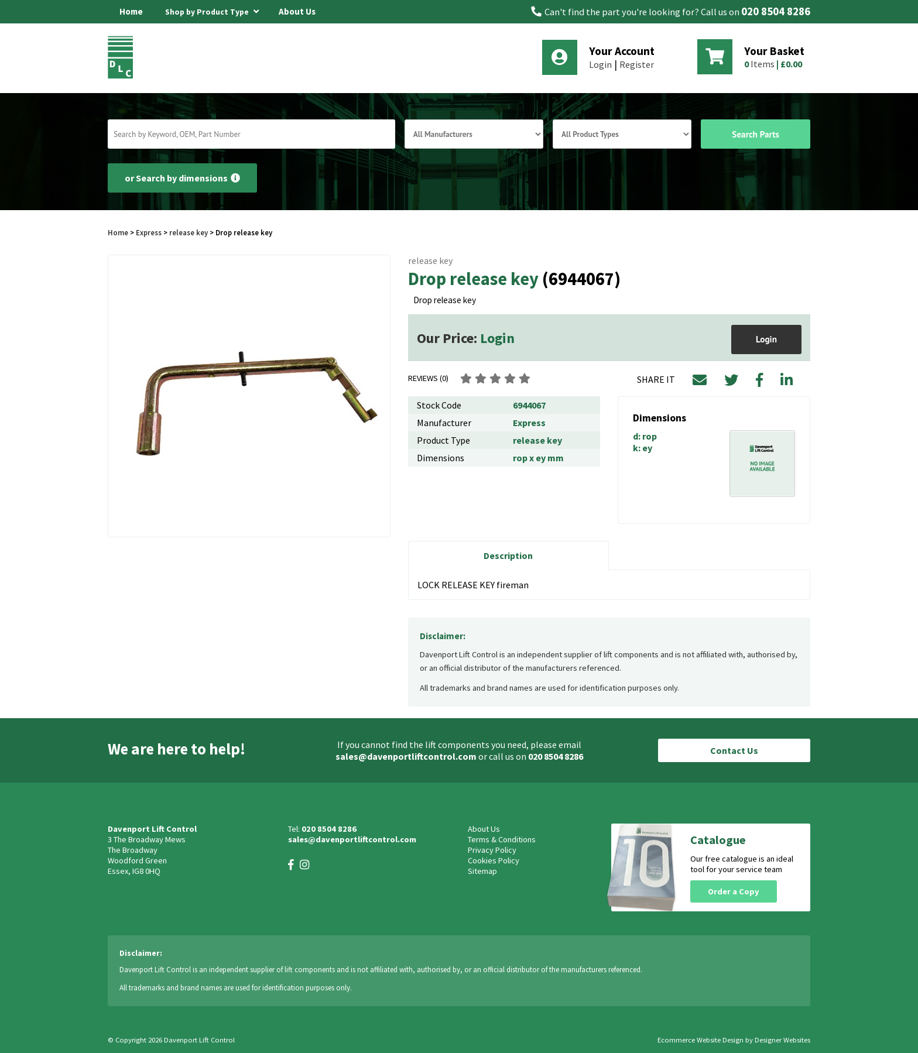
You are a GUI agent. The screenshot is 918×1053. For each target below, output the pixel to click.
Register (636, 64)
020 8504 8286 (775, 11)
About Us (297, 11)
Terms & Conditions (502, 839)
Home (131, 11)
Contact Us (734, 750)
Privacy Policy (492, 850)
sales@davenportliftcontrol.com (406, 756)
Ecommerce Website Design (700, 1039)
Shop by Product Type (212, 10)
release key (188, 232)
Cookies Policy (493, 860)
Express (149, 232)
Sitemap (482, 871)
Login (600, 64)
